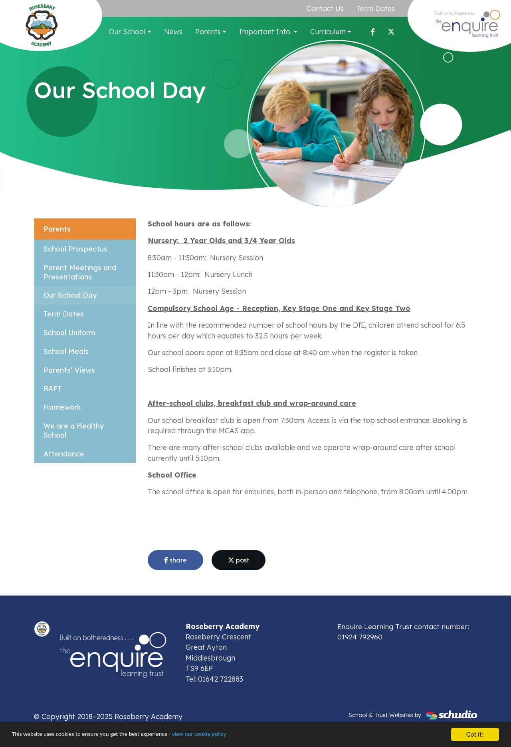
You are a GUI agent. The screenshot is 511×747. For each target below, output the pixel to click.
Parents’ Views (69, 370)
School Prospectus (75, 248)
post (238, 560)
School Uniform (70, 332)
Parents (208, 31)
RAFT (53, 388)
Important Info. (266, 31)
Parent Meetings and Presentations (80, 272)
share (175, 560)
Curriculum (328, 31)
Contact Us (325, 8)
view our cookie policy (223, 735)
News (173, 31)
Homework (62, 407)
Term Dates (376, 8)
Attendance (64, 453)
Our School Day (70, 295)
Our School (127, 31)
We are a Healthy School (74, 431)
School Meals (66, 351)
